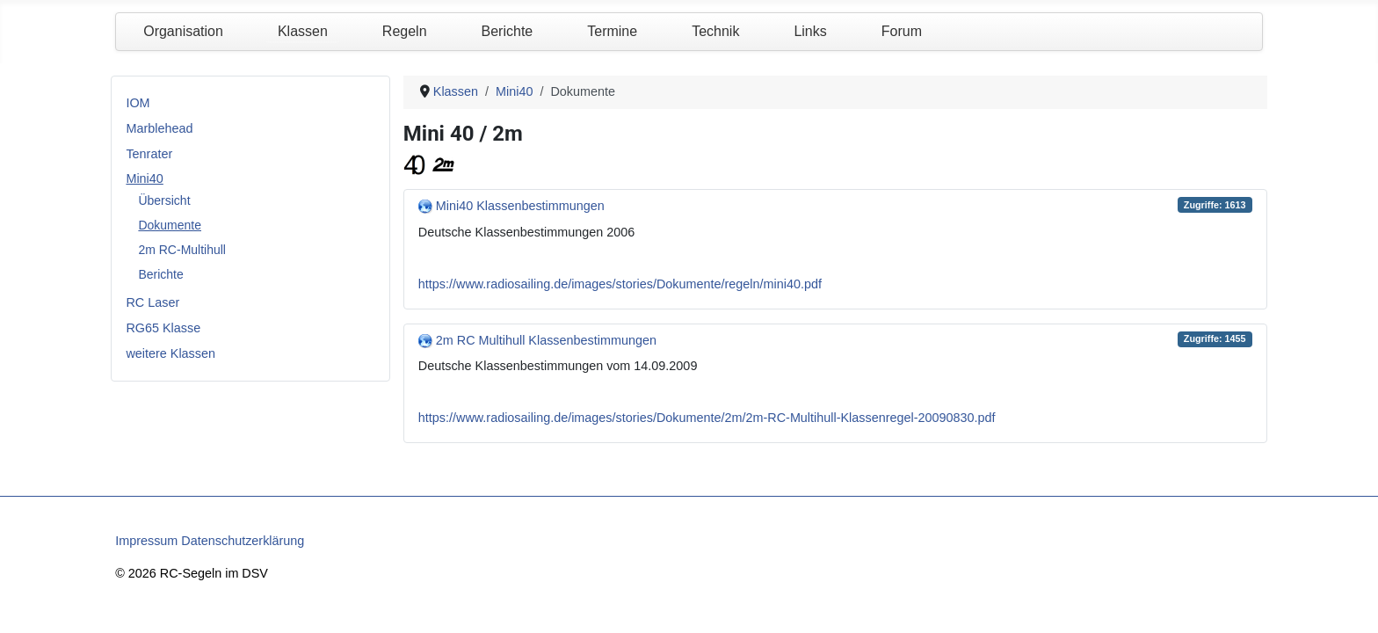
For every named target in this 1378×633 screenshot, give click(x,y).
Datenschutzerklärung (242, 541)
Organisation (183, 31)
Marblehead (159, 128)
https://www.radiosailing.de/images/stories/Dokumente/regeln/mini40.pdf (620, 284)
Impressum (146, 541)
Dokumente (169, 225)
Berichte (507, 31)
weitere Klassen (170, 353)
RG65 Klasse (163, 328)
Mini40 (144, 178)
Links (810, 31)
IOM (137, 103)
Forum (901, 31)
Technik (715, 31)
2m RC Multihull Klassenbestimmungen (546, 340)
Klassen (303, 31)
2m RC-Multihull (182, 250)
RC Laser (152, 302)
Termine (612, 31)
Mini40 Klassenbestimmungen (520, 206)
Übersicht (164, 200)
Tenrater (149, 154)
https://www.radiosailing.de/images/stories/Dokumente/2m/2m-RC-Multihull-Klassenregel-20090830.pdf (707, 418)
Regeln (404, 31)
